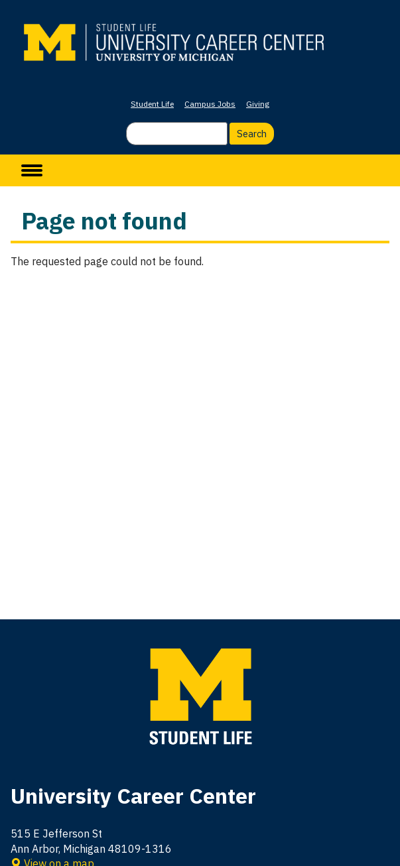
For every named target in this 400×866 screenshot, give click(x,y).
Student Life (152, 104)
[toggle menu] (32, 170)
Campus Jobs (209, 104)
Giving (257, 104)
